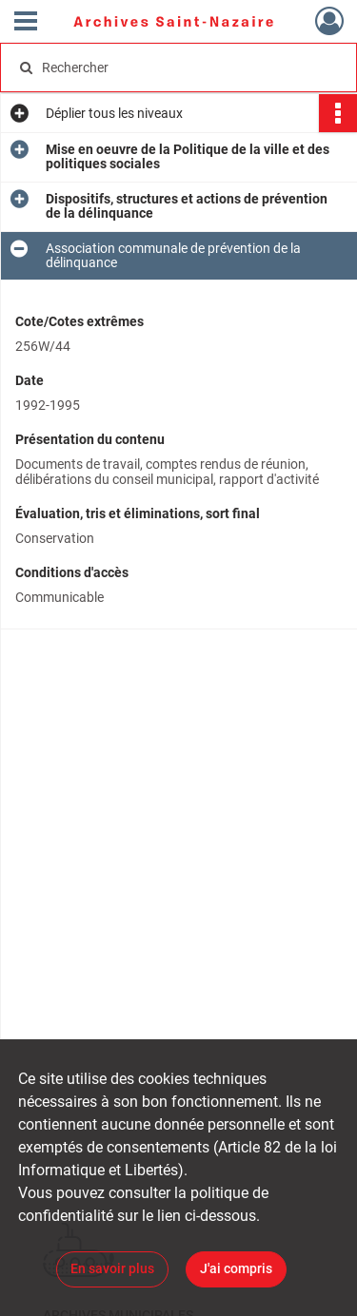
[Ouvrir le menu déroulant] (25, 22)
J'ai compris (236, 1268)
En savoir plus (112, 1268)
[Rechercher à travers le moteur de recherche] (176, 67)
